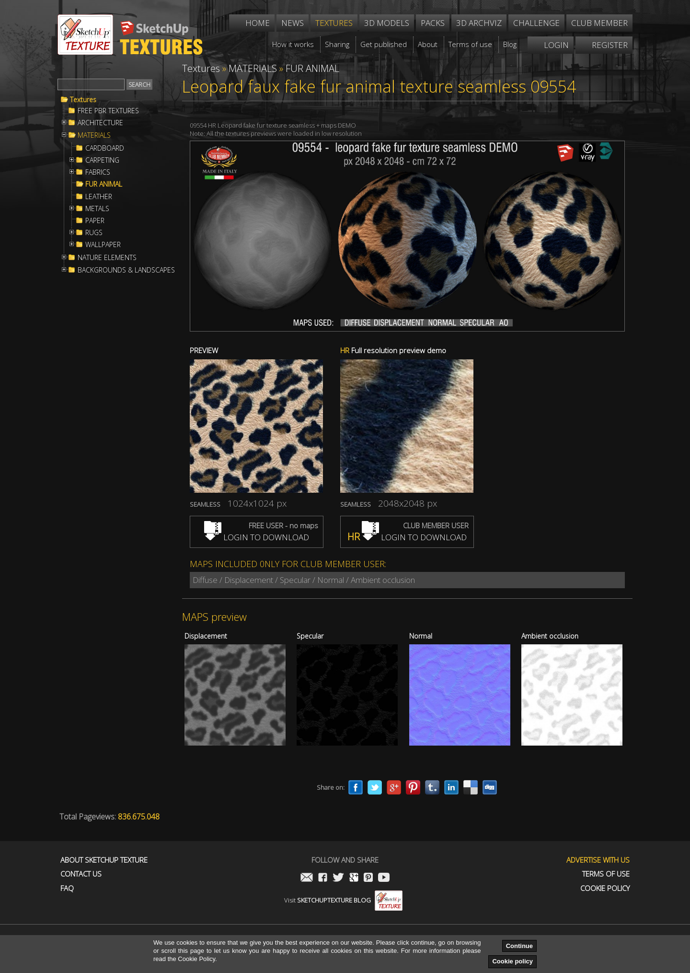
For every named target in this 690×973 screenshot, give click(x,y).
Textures (83, 99)
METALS (97, 208)
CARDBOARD (104, 148)
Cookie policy (512, 961)
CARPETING (102, 160)
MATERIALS (94, 135)
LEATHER (98, 196)
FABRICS (97, 172)
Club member (599, 22)
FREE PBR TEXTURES (108, 111)
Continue (519, 945)
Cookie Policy (605, 888)
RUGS (94, 232)
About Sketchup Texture (104, 860)
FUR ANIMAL (103, 184)
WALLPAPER (103, 244)
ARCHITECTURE (100, 123)
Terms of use (606, 873)
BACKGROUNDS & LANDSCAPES (126, 270)
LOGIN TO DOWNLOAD (256, 537)
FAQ (67, 888)
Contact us (81, 873)
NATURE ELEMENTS (107, 257)
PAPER (94, 220)
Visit (343, 900)
